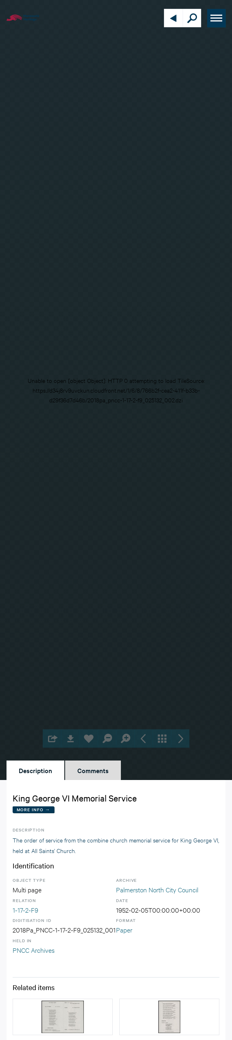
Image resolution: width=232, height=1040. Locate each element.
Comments (93, 770)
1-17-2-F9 (25, 909)
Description (35, 770)
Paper (124, 929)
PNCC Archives (34, 949)
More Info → (33, 809)
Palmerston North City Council (157, 889)
